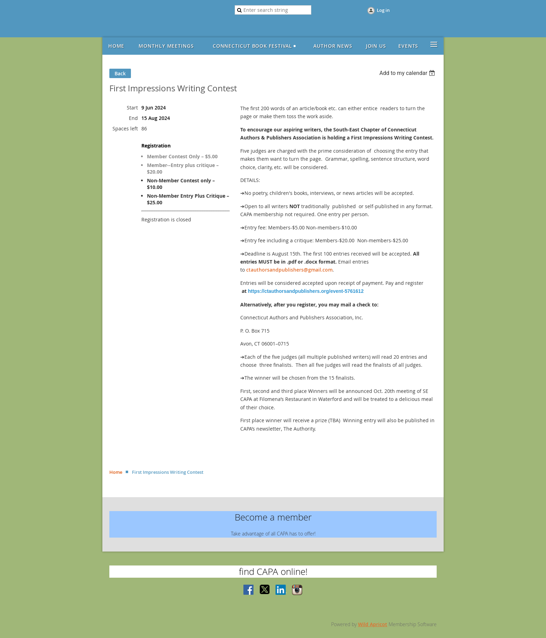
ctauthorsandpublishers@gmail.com (289, 269)
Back (120, 73)
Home (115, 472)
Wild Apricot (372, 624)
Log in (383, 10)
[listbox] (408, 73)
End (133, 118)
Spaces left (125, 128)
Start (132, 107)
